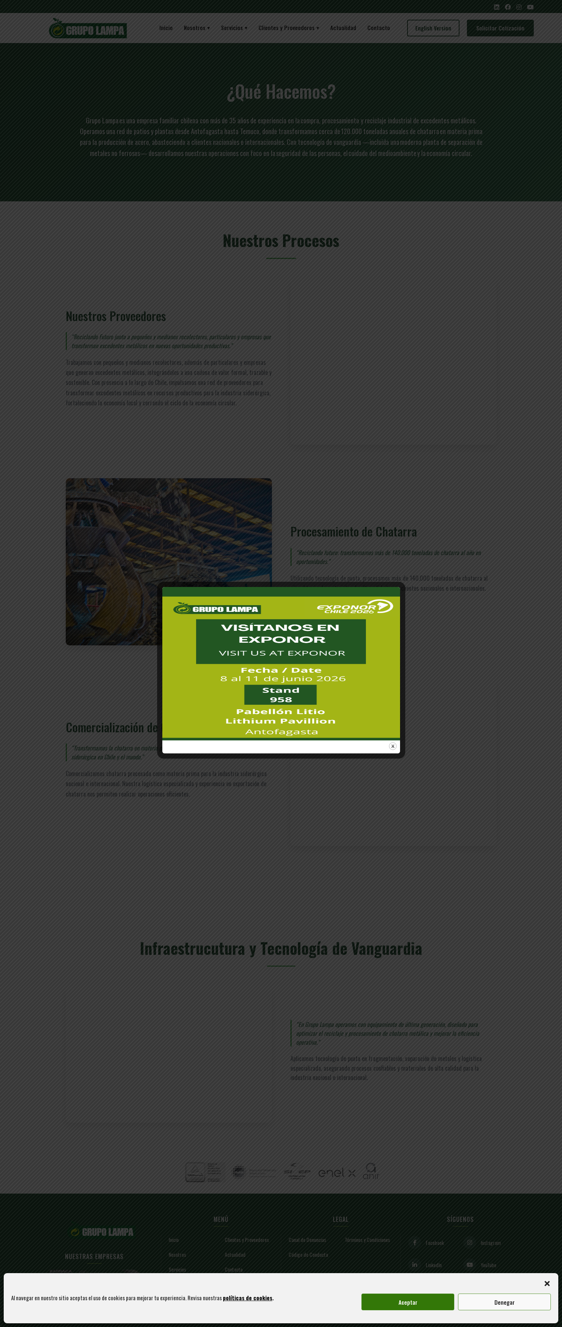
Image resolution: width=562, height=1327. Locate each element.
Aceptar (408, 1302)
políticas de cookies (247, 1298)
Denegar (504, 1302)
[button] (547, 1282)
